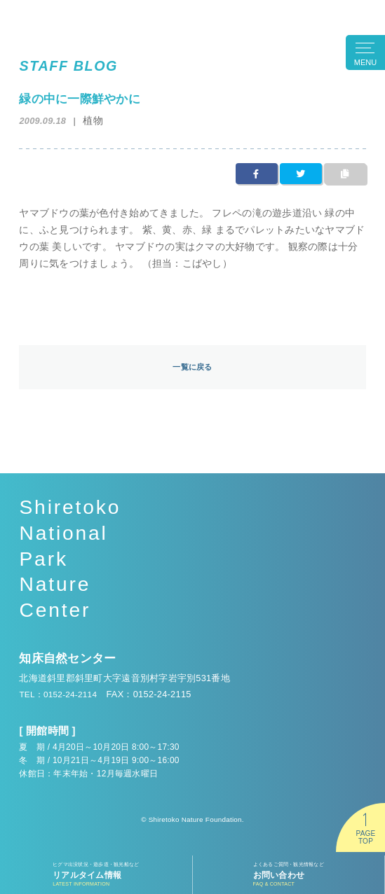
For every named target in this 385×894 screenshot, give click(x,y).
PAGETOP (365, 837)
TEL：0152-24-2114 (61, 695)
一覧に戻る (192, 367)
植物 (93, 120)
